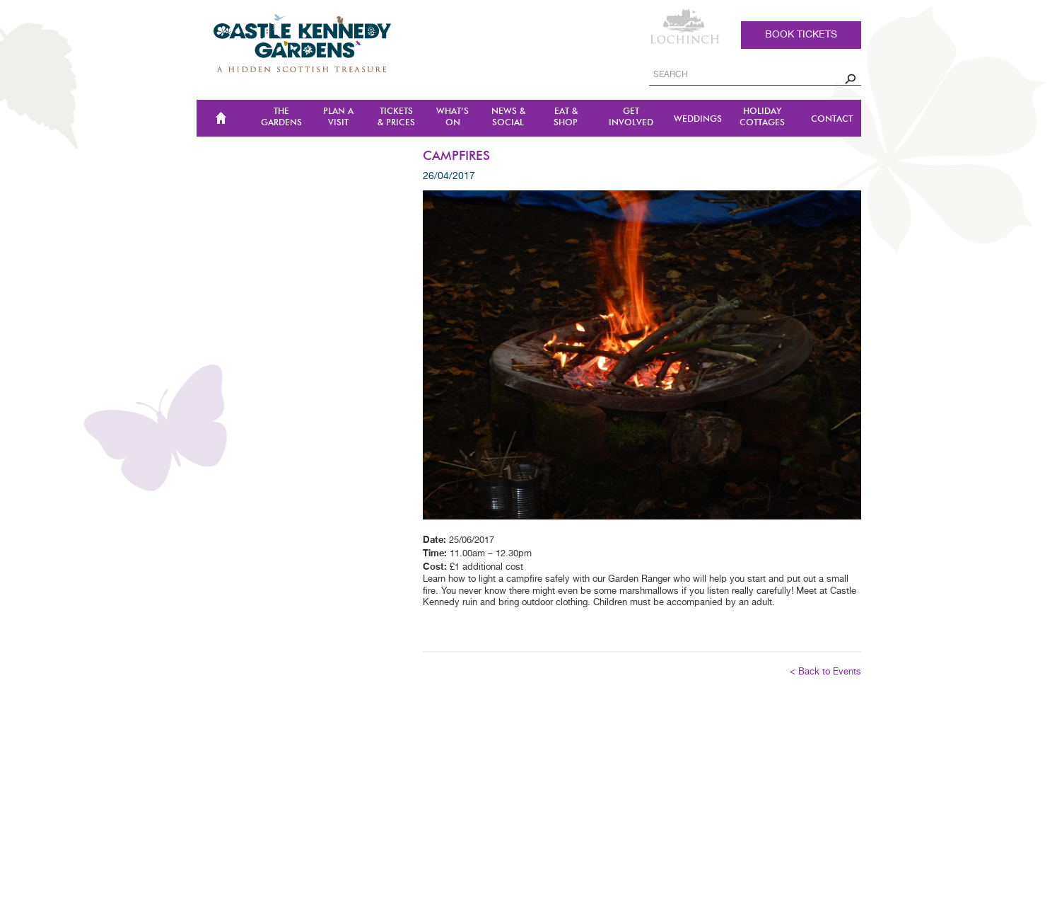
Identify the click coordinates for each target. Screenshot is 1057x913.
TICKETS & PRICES (396, 117)
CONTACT (832, 119)
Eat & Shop (566, 117)
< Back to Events (825, 672)
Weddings (698, 119)
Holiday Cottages (762, 117)
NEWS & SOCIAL (508, 117)
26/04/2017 (449, 176)
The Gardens (281, 117)
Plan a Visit (338, 117)
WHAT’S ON (452, 117)
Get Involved (631, 117)
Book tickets (801, 35)
